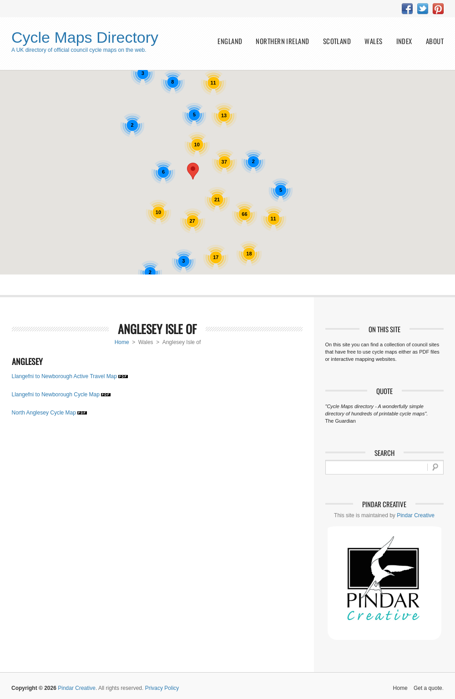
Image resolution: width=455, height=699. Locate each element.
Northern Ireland (282, 41)
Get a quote (428, 688)
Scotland (337, 41)
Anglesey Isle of (157, 329)
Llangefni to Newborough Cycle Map (56, 394)
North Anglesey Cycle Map (44, 412)
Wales (373, 41)
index (404, 41)
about (435, 41)
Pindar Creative (416, 515)
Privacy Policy (162, 688)
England (229, 41)
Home (122, 342)
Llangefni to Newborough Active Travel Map (64, 376)
